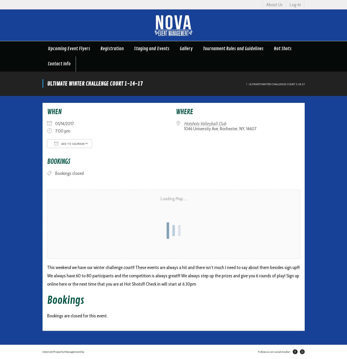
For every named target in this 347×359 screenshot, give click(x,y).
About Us (274, 4)
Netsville (90, 351)
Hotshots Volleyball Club (205, 123)
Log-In (295, 4)
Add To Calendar (69, 144)
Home (241, 84)
